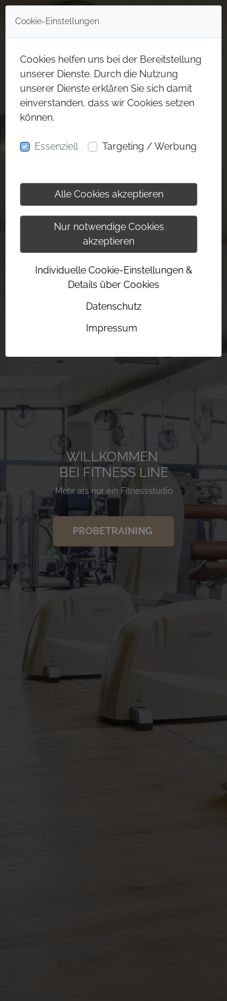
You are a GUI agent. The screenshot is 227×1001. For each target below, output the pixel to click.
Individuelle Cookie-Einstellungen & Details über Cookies (113, 277)
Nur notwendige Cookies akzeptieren (109, 234)
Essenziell (56, 146)
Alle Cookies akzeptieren (108, 194)
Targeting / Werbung (149, 146)
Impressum (111, 328)
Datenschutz (114, 306)
